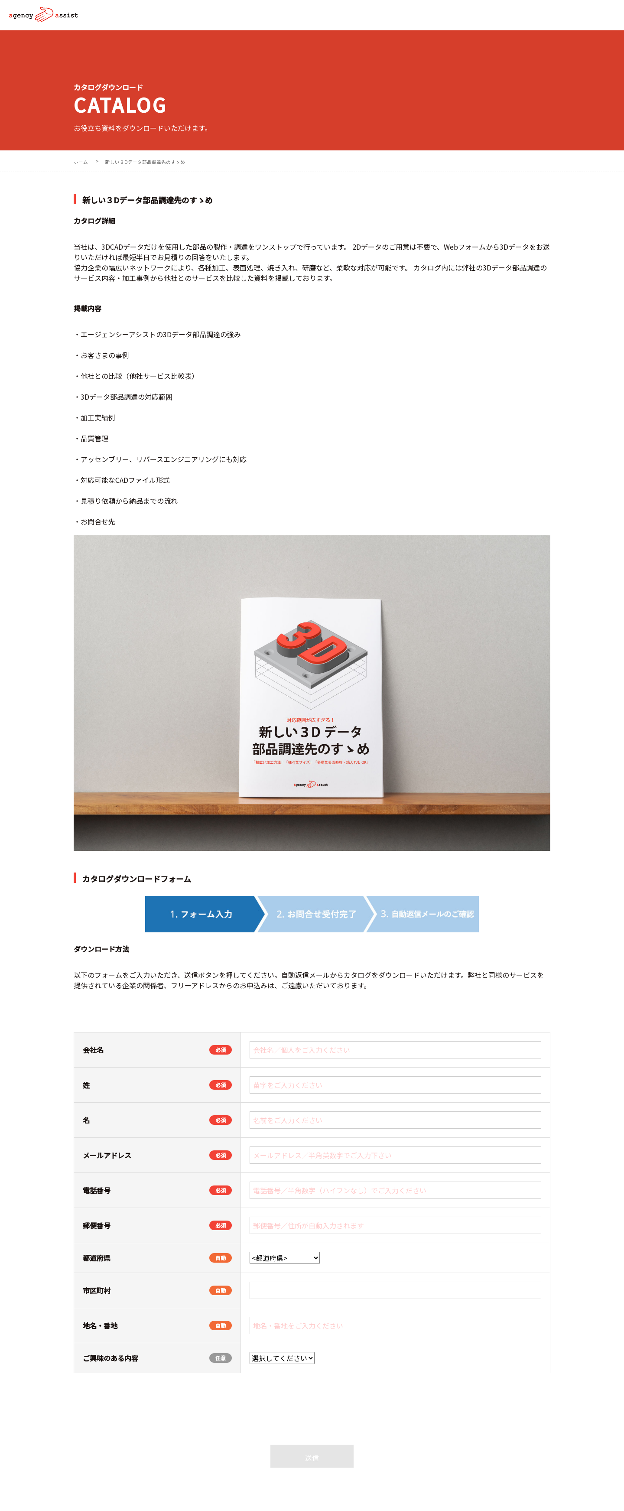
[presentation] (312, 1421)
